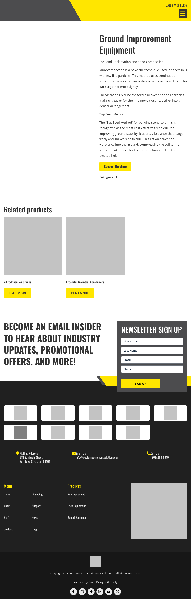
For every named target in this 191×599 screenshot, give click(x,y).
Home (7, 494)
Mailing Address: (29, 453)
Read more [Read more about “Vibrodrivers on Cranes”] (17, 293)
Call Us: (155, 453)
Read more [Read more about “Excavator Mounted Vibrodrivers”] (80, 293)
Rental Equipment (77, 518)
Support (36, 506)
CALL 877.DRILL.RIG (176, 5)
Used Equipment (77, 506)
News (35, 518)
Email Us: (81, 453)
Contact (8, 529)
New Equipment (76, 494)
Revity (114, 582)
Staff (6, 518)
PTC (116, 177)
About (7, 506)
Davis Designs (97, 582)
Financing (37, 494)
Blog (34, 529)
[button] (183, 13)
